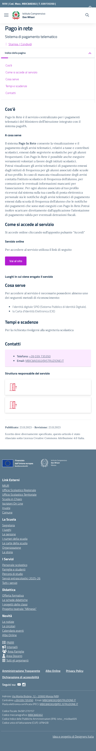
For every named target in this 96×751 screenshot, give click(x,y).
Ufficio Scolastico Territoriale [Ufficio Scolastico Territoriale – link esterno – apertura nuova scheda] (19, 494)
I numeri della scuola (14, 538)
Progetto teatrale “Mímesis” (19, 609)
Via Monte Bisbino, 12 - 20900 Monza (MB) (35, 696)
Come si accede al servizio (21, 72)
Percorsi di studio (12, 574)
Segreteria (8, 525)
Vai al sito (15, 261)
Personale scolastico (14, 565)
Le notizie (8, 621)
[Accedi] (90, 7)
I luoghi (6, 529)
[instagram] (24, 684)
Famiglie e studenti (13, 569)
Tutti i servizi (9, 583)
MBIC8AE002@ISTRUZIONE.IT (44, 360)
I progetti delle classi (14, 604)
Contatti (11, 93)
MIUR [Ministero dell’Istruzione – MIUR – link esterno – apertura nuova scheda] (5, 485)
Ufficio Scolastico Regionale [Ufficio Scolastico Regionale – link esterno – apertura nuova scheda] (19, 490)
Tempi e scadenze (16, 86)
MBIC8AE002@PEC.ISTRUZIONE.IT (59, 704)
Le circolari (8, 626)
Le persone (9, 534)
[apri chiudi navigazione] (6, 15)
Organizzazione (11, 547)
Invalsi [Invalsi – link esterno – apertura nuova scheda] (6, 508)
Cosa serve (12, 79)
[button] (48, 53)
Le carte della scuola (14, 543)
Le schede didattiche (15, 600)
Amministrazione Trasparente (21, 671)
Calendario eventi (13, 630)
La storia (7, 552)
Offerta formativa (13, 595)
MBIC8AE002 (35, 715)
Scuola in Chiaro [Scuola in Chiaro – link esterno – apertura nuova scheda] (12, 499)
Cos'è (9, 65)
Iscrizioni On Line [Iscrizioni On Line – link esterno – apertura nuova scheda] (12, 503)
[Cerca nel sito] (87, 15)
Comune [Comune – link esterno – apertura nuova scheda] (7, 512)
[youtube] (19, 684)
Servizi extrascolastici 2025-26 (21, 578)
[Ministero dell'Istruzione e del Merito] (5, 4)
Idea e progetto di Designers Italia (73, 736)
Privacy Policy (74, 671)
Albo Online (9, 635)
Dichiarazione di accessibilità (20, 677)
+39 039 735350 (40, 356)
